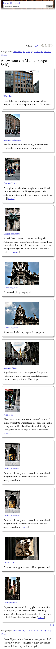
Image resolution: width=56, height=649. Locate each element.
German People (10, 183)
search (17, 3)
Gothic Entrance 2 (12, 515)
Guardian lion (10, 562)
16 (2, 54)
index (37, 46)
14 (47, 51)
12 (42, 51)
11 (39, 51)
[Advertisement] (28, 27)
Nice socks (8, 414)
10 (36, 51)
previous (17, 51)
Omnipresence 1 (11, 602)
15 (50, 51)
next (5, 54)
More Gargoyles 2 (11, 327)
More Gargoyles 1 (11, 287)
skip (11, 3)
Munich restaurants (13, 139)
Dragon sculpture (12, 233)
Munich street (10, 367)
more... (11, 198)
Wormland (8, 96)
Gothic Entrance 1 (12, 468)
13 (45, 51)
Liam (5, 3)
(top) (52, 625)
